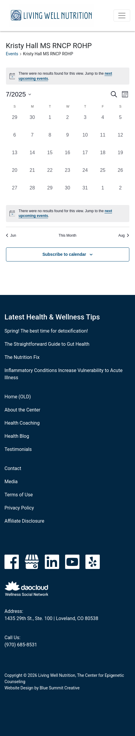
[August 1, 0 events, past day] (103, 193)
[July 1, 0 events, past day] (50, 122)
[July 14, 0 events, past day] (32, 158)
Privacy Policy (19, 508)
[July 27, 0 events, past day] (15, 193)
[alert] (67, 213)
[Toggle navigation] (121, 16)
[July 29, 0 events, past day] (50, 193)
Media (11, 481)
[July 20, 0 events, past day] (15, 175)
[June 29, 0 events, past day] (15, 122)
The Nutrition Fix (21, 357)
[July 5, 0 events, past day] (120, 122)
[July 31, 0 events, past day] (85, 193)
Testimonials (18, 449)
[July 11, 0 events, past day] (103, 140)
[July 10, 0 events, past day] (85, 140)
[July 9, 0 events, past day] (67, 140)
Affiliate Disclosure (24, 521)
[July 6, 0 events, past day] (15, 140)
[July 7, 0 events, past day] (32, 140)
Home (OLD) (17, 397)
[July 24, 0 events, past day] (85, 175)
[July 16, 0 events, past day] (67, 158)
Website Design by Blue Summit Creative (41, 687)
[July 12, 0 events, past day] (120, 140)
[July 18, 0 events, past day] (103, 158)
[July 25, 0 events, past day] (103, 175)
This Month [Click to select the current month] (67, 235)
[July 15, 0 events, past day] (50, 158)
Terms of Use (18, 495)
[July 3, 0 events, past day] (85, 122)
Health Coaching (22, 423)
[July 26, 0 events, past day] (120, 175)
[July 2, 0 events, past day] (67, 122)
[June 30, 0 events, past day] (32, 122)
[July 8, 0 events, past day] (50, 140)
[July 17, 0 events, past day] (85, 158)
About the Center (22, 410)
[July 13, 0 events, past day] (15, 158)
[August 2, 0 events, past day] (120, 193)
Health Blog (16, 436)
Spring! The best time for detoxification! (46, 331)
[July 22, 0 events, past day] (50, 175)
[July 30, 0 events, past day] (67, 193)
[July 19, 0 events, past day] (120, 158)
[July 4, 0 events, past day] (103, 122)
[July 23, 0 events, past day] (67, 175)
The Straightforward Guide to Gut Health (46, 344)
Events (12, 53)
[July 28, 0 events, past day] (32, 193)
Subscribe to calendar (64, 254)
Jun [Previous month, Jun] (11, 235)
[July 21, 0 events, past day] (32, 175)
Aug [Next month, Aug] (123, 235)
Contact (12, 468)
